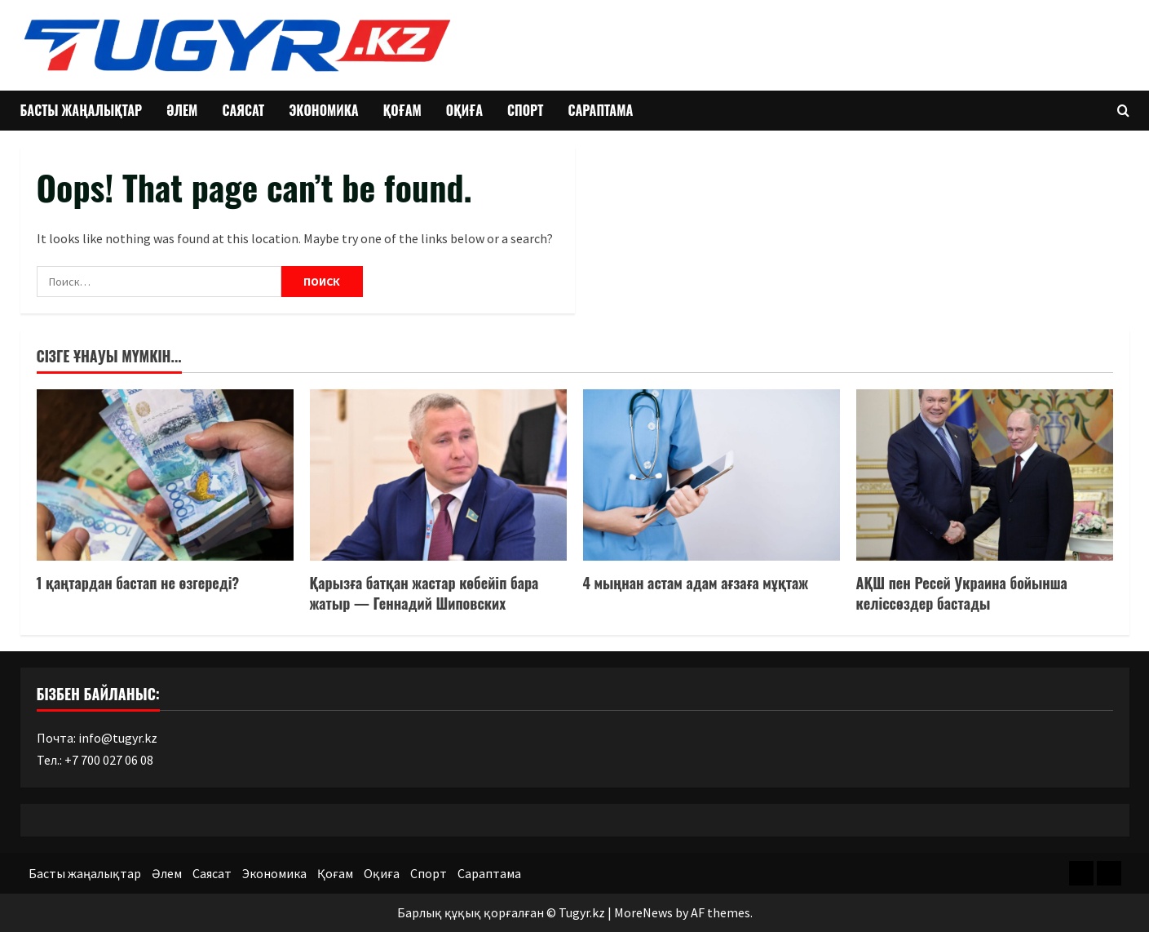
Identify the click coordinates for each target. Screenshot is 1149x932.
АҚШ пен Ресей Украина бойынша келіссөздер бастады (961, 593)
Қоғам (402, 110)
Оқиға (464, 110)
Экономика (324, 110)
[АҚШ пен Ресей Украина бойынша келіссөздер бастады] (984, 475)
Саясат (243, 110)
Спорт (525, 110)
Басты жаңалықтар (81, 110)
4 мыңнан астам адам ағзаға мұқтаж (696, 582)
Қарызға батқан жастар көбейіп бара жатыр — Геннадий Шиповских (424, 593)
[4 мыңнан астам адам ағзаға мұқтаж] (711, 475)
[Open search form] (1123, 110)
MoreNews (643, 912)
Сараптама (600, 110)
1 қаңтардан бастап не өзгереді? (138, 582)
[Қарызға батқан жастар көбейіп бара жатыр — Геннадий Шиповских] (438, 475)
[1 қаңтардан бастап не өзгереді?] (165, 475)
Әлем (181, 110)
